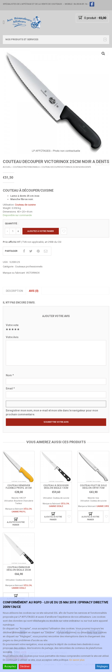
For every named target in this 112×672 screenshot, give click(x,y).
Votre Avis (12, 337)
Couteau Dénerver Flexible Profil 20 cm (19, 486)
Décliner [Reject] (25, 666)
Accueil (7, 167)
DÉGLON (28, 509)
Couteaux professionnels (26, 167)
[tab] (14, 291)
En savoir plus (76, 659)
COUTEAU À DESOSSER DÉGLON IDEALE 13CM (56, 486)
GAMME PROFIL (19, 512)
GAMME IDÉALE (56, 506)
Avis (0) (33, 290)
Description (14, 290)
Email (10, 388)
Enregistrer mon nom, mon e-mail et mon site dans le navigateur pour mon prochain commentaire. (52, 412)
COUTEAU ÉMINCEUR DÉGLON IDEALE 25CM (19, 568)
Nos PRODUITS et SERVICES (56, 39)
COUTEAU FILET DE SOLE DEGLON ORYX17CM (93, 486)
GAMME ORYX (102, 506)
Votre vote (12, 325)
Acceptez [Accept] (10, 666)
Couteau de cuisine (25, 204)
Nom (10, 375)
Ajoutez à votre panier (41, 231)
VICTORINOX (33, 272)
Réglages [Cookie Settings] (102, 666)
